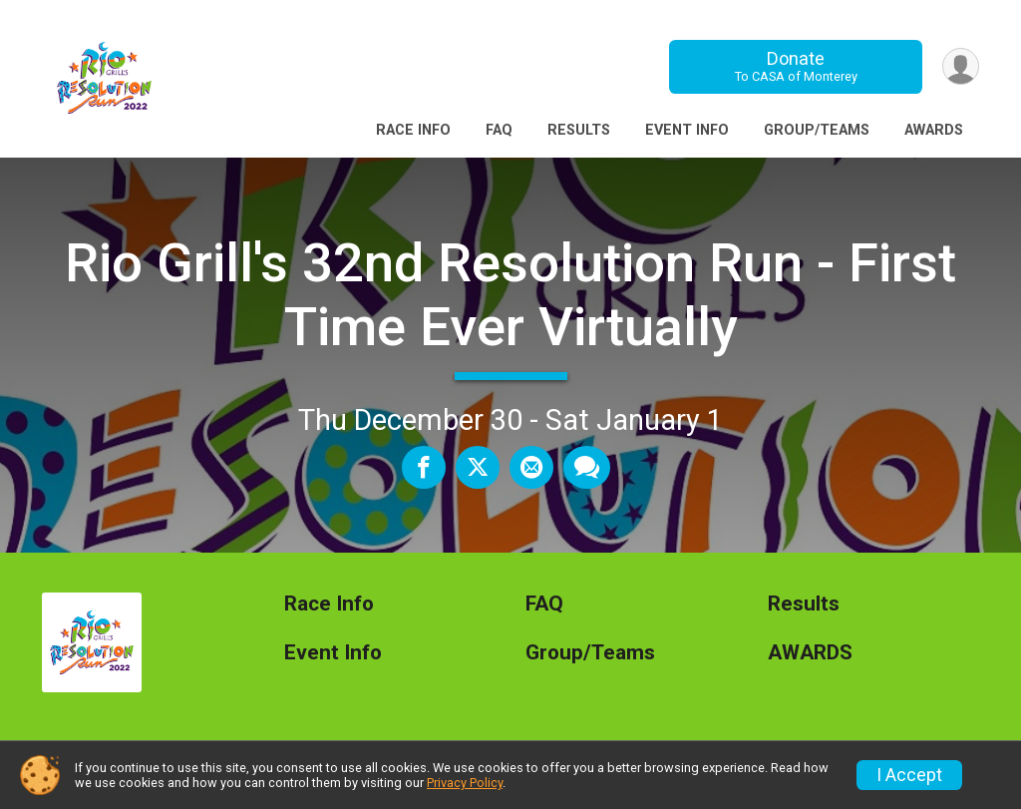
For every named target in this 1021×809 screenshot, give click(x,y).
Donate (796, 66)
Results (578, 130)
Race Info (413, 130)
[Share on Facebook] (424, 467)
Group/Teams (816, 130)
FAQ (499, 130)
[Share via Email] (531, 467)
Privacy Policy (465, 782)
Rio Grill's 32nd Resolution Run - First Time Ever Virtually (510, 294)
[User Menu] (960, 66)
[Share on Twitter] (478, 467)
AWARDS (933, 130)
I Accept (909, 775)
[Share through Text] (586, 467)
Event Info (687, 130)
